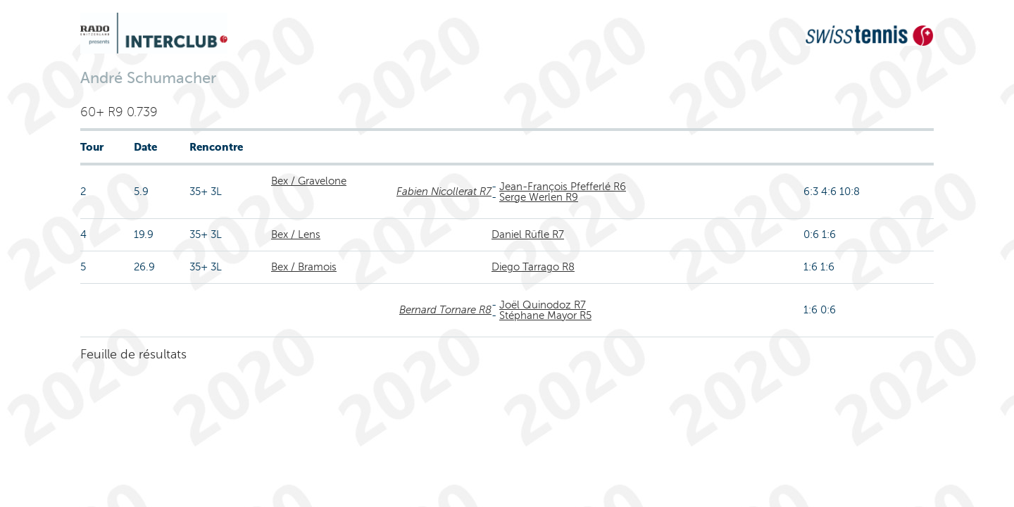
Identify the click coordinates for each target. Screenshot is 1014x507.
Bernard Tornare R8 (445, 309)
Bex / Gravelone (308, 181)
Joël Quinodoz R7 (542, 305)
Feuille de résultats (133, 354)
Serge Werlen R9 (538, 197)
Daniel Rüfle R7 (528, 234)
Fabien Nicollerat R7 (444, 191)
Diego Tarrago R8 (533, 267)
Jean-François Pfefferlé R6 (562, 186)
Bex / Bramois (304, 267)
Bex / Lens (295, 234)
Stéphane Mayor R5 (545, 315)
